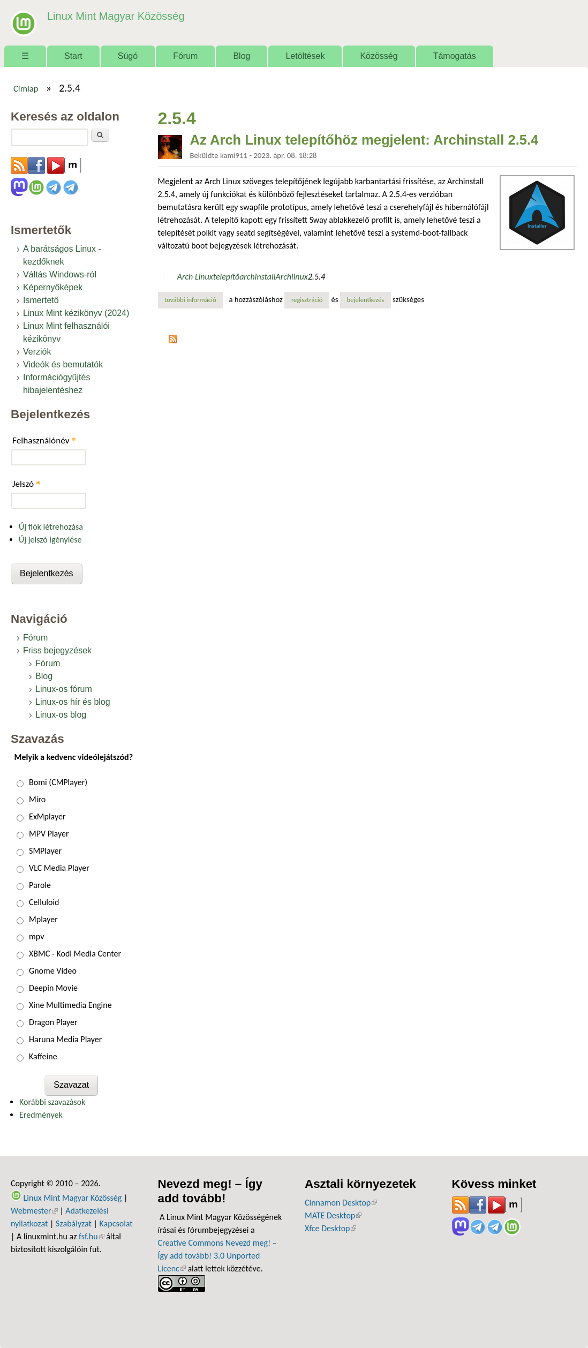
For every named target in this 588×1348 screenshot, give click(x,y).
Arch (283, 277)
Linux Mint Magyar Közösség (113, 15)
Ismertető (41, 300)
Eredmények (41, 1115)
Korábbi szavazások (52, 1102)
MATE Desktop (333, 1215)
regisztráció (307, 300)
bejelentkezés (366, 300)
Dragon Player (53, 1022)
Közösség (378, 56)
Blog (241, 56)
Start (73, 56)
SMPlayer (45, 851)
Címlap (26, 88)
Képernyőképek (52, 287)
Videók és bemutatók (63, 364)
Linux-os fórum (63, 689)
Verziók (37, 351)
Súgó (128, 56)
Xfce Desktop (330, 1228)
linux (299, 277)
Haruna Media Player (65, 1039)
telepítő (226, 277)
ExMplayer (47, 816)
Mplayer (43, 919)
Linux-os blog (60, 714)
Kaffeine (43, 1056)
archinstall (257, 277)
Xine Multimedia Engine (70, 1005)
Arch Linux (195, 277)
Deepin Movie (53, 988)
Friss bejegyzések (57, 650)
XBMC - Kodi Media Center (75, 953)
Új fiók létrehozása (51, 527)
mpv (36, 936)
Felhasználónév (44, 440)
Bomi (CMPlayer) (58, 782)
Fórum (185, 56)
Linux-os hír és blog (72, 701)
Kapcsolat (116, 1223)
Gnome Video (53, 971)
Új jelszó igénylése (50, 539)
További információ (193, 299)
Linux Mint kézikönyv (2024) (76, 313)
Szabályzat (74, 1223)
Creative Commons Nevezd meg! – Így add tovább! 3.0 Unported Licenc (217, 1256)
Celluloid (44, 902)
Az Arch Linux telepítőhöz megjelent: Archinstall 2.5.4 (364, 139)
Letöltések (305, 56)
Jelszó (26, 484)
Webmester (34, 1211)
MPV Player (49, 834)
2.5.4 (316, 277)
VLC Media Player (59, 868)
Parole (40, 885)
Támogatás (454, 56)
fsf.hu (91, 1236)
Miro (37, 799)
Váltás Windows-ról (59, 274)
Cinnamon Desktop (341, 1203)
